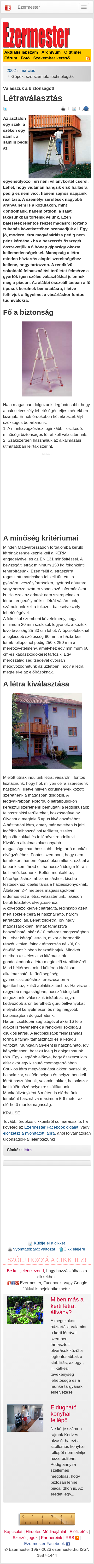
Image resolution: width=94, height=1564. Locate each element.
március (28, 70)
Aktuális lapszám (21, 52)
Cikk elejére (72, 1249)
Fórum (10, 58)
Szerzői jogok (25, 1537)
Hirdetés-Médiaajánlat (46, 1531)
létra (28, 1150)
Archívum (51, 52)
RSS (72, 1537)
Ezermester (29, 7)
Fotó (25, 58)
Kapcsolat (13, 1531)
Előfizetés (79, 1531)
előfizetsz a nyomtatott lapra (29, 1133)
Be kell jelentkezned (25, 1270)
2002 (11, 70)
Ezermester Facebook (47, 1543)
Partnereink (51, 1537)
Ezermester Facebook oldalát (51, 1127)
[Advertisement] (47, 492)
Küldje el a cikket (46, 1243)
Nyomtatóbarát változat (31, 1249)
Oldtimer (72, 52)
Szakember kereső (51, 58)
